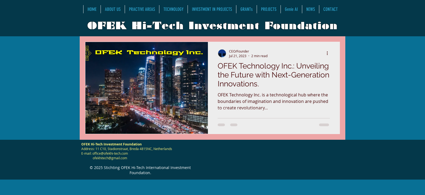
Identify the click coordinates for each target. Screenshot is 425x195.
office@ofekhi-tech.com (110, 153)
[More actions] (329, 53)
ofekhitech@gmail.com (110, 158)
